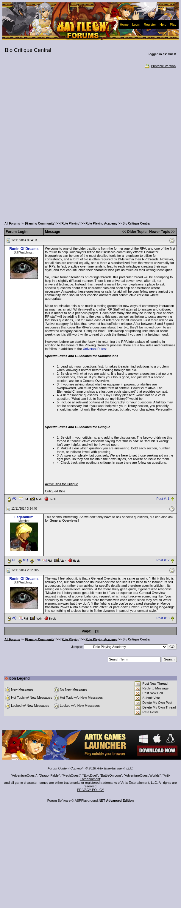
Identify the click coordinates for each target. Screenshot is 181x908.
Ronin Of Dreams (23, 249)
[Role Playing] (70, 223)
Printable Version (160, 66)
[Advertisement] (73, 143)
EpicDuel (90, 775)
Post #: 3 (163, 618)
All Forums (12, 223)
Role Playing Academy (101, 223)
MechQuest (71, 775)
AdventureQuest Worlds (142, 775)
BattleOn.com (111, 775)
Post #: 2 (163, 560)
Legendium (23, 517)
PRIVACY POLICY (90, 790)
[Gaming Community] (40, 223)
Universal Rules (94, 349)
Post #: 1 (163, 498)
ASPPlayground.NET (90, 800)
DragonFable (49, 775)
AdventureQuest (24, 775)
